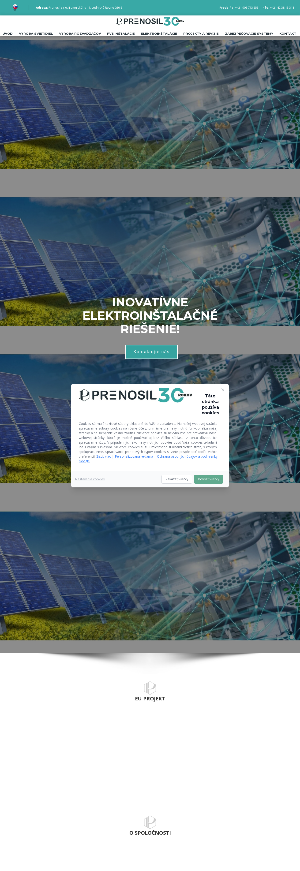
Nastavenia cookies (90, 479)
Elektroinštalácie (157, 33)
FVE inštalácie (119, 33)
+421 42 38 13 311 (282, 7)
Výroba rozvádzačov (78, 33)
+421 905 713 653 (247, 7)
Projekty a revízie (200, 33)
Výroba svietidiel (33, 33)
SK (14, 10)
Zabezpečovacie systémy (248, 33)
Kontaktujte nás (151, 351)
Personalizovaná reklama (134, 456)
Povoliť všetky (208, 479)
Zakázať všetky (176, 479)
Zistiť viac (103, 456)
